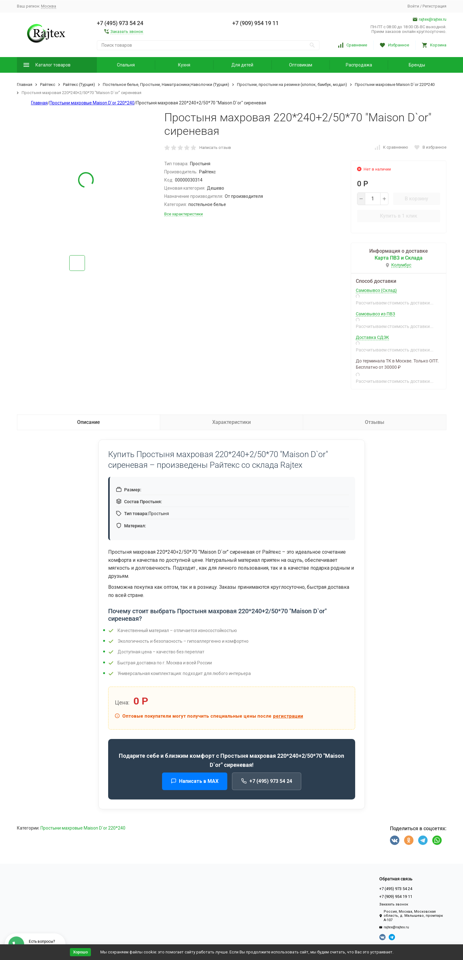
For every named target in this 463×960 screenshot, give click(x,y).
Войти (413, 6)
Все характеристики (183, 214)
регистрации (288, 716)
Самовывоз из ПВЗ (375, 313)
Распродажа (359, 64)
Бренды (417, 64)
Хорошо (80, 952)
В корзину (416, 199)
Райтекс (47, 84)
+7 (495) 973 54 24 (266, 781)
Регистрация (434, 6)
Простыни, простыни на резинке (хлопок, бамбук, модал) (292, 84)
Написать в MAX (194, 781)
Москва (48, 6)
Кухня (184, 64)
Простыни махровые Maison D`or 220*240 (394, 84)
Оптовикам (300, 64)
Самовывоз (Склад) (376, 290)
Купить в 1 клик (398, 216)
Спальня (126, 64)
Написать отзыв (215, 147)
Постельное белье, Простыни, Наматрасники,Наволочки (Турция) (166, 84)
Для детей (242, 64)
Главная (24, 84)
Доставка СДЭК (372, 337)
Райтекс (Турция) (79, 84)
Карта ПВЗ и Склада (399, 258)
